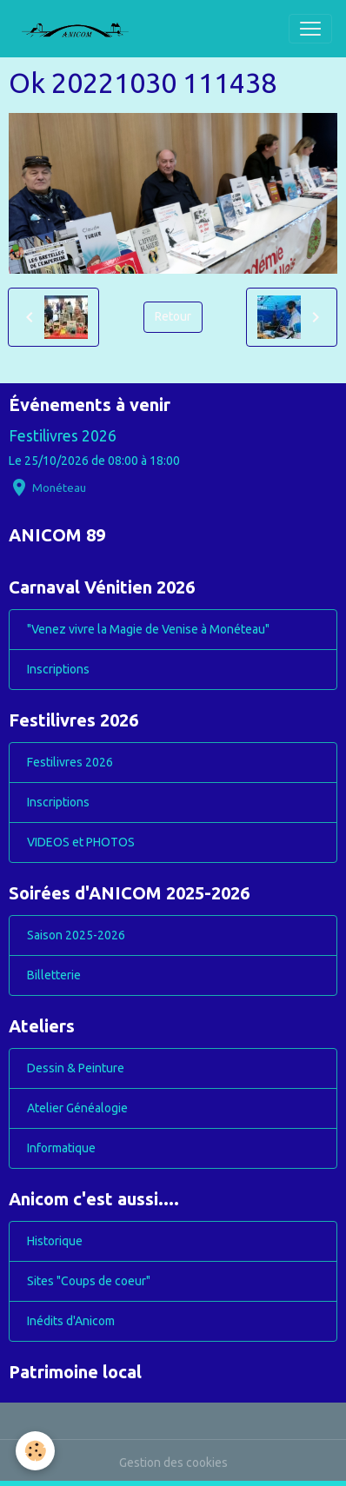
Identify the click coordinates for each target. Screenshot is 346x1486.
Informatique (61, 1148)
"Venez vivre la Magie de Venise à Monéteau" (148, 629)
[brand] (82, 28)
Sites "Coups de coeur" (88, 1281)
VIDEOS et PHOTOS (81, 842)
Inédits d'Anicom (71, 1321)
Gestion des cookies (173, 1462)
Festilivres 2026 (62, 436)
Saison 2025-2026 (76, 935)
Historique (55, 1241)
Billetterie (54, 975)
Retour (173, 316)
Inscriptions (58, 669)
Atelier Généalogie (77, 1108)
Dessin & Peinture (75, 1068)
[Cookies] (35, 1450)
